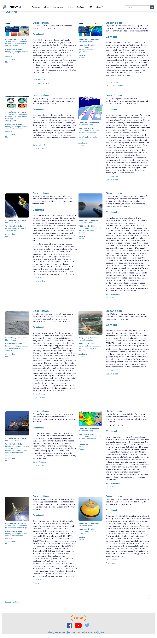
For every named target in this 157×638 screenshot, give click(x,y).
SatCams (80, 7)
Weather (81, 449)
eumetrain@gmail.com (97, 632)
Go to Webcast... (113, 176)
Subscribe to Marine (12, 602)
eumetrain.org (76, 632)
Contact (78, 618)
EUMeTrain (16, 7)
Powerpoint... (38, 583)
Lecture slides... (112, 180)
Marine (7, 62)
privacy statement (57, 632)
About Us (99, 7)
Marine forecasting (85, 41)
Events (70, 7)
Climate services (11, 46)
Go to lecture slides (40, 83)
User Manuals (58, 7)
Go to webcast (38, 80)
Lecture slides (38, 148)
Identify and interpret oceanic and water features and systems (16, 54)
